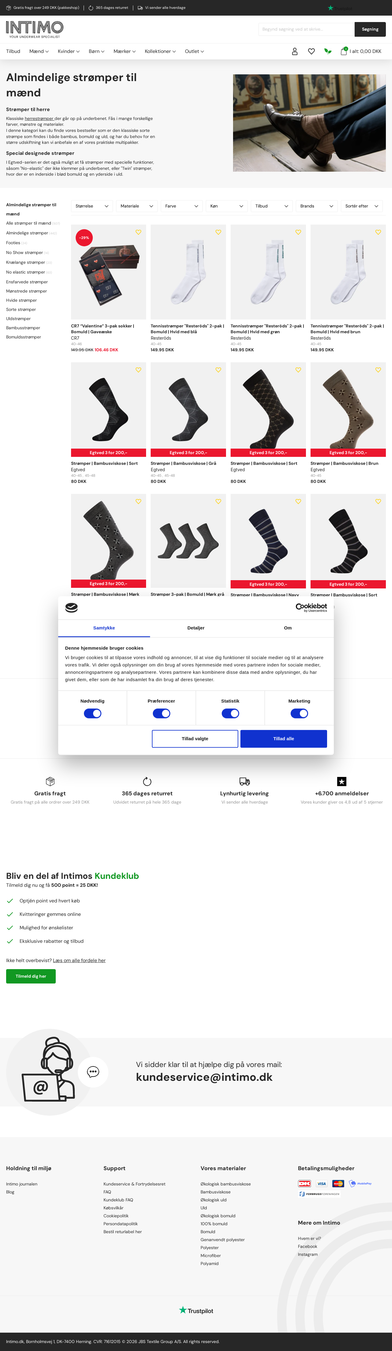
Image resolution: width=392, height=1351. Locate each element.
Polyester (210, 1247)
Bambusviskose (216, 1192)
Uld (204, 1208)
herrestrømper (40, 118)
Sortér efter (361, 206)
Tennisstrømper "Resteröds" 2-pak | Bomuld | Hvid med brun (347, 329)
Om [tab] (288, 628)
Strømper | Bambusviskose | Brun (345, 463)
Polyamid (210, 1263)
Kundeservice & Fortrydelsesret (134, 1184)
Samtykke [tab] (104, 628)
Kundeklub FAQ (118, 1200)
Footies (13, 242)
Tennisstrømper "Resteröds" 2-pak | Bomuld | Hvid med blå (187, 329)
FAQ (107, 1192)
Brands (316, 206)
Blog (10, 1192)
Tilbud (13, 51)
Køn (226, 206)
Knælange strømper (25, 262)
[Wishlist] (311, 51)
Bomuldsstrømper (23, 337)
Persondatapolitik (121, 1223)
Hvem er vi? (309, 1238)
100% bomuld (214, 1223)
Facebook (307, 1246)
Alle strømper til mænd (28, 223)
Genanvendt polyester (223, 1239)
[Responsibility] (328, 51)
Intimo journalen (21, 1184)
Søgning (370, 29)
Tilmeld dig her (31, 976)
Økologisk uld (214, 1200)
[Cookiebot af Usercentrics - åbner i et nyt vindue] (300, 607)
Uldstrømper (18, 318)
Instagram (308, 1254)
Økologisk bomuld (218, 1216)
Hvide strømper (21, 300)
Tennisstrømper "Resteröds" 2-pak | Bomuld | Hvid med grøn (267, 329)
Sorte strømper (21, 309)
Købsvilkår (113, 1208)
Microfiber (211, 1255)
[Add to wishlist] (138, 232)
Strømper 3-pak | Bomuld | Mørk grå (187, 594)
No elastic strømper (25, 272)
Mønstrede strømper (26, 291)
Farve (181, 206)
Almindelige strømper (27, 233)
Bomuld (208, 1231)
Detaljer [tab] (196, 628)
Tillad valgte (195, 738)
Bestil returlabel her (123, 1231)
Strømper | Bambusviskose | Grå (183, 463)
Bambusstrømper (23, 327)
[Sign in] (295, 51)
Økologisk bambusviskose (226, 1184)
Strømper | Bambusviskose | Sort (104, 463)
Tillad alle (283, 738)
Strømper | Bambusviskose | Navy (265, 595)
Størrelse (92, 206)
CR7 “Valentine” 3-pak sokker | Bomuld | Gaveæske (102, 329)
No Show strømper (24, 252)
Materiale (137, 206)
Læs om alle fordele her (79, 960)
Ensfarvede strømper (27, 282)
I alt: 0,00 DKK (361, 51)
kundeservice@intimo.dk (204, 1077)
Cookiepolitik (116, 1216)
